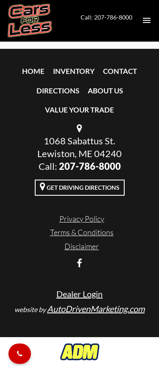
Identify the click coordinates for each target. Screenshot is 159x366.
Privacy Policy (81, 218)
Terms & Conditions (82, 232)
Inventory (74, 71)
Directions (57, 90)
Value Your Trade (79, 109)
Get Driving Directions (80, 186)
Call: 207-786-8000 (106, 17)
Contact (120, 71)
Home (33, 71)
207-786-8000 (90, 166)
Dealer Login (79, 294)
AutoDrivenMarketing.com (96, 309)
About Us (105, 90)
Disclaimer (81, 246)
